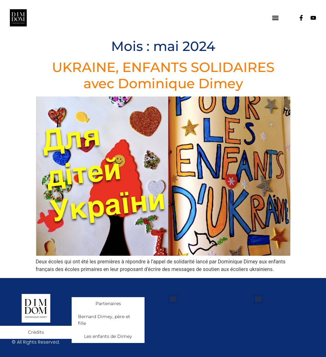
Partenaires (108, 303)
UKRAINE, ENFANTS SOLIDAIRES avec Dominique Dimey (163, 75)
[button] (275, 18)
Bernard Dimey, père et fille (104, 320)
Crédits (36, 332)
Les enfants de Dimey (108, 336)
